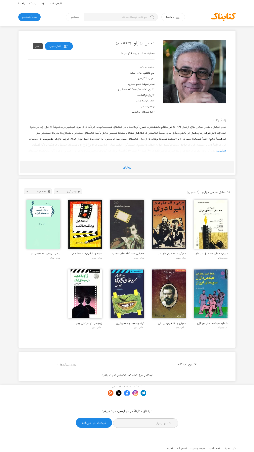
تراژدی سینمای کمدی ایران (130, 323)
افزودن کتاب (55, 4)
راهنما (21, 4)
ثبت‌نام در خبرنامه (94, 410)
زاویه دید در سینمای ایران (89, 323)
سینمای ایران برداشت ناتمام (87, 254)
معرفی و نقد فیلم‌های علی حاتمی (172, 323)
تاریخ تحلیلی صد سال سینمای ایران (211, 254)
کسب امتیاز (214, 436)
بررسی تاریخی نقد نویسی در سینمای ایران (45, 254)
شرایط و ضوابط (197, 436)
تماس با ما (182, 436)
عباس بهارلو (223, 258)
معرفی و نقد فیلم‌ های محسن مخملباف (128, 254)
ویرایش (127, 167)
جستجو (75, 17)
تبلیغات (169, 436)
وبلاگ (32, 4)
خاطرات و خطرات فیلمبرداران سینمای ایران (212, 323)
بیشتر (222, 151)
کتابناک (215, 442)
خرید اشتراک (230, 436)
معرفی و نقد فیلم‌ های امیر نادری (171, 254)
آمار (42, 4)
